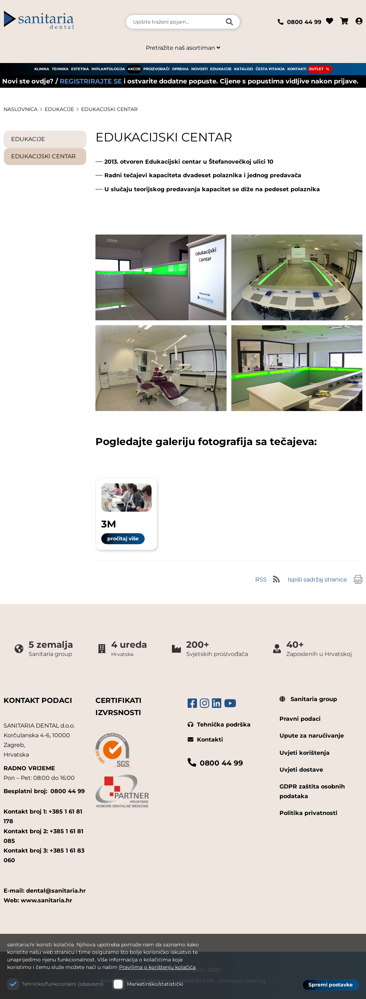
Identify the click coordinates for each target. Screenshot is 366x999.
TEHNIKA (60, 69)
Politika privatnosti (308, 813)
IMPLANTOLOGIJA (108, 69)
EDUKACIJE (221, 69)
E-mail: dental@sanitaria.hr (45, 890)
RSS (261, 579)
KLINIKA (41, 69)
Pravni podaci (300, 718)
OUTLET (316, 69)
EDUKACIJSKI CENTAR (109, 109)
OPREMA (180, 69)
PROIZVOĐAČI (156, 69)
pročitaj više (123, 538)
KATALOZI (243, 69)
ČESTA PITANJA (270, 69)
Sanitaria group (308, 699)
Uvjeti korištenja (305, 752)
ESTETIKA (80, 69)
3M (108, 524)
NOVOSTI (199, 69)
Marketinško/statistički (155, 984)
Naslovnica (21, 109)
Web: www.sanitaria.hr (38, 900)
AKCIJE (134, 69)
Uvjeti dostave (301, 769)
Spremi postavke (330, 985)
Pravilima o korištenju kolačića (157, 967)
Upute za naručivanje (312, 735)
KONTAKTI (296, 69)
